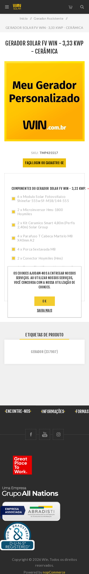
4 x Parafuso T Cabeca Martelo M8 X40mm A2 (45, 238)
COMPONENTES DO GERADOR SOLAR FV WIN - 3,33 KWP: (49, 188)
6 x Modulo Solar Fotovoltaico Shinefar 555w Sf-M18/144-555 (43, 198)
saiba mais (44, 310)
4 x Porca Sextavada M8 (36, 249)
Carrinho (70, 7)
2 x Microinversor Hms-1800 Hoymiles (40, 212)
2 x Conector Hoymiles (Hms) (40, 258)
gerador (37, 352)
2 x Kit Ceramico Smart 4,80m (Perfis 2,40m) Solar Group (46, 225)
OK (44, 301)
